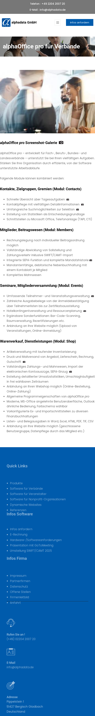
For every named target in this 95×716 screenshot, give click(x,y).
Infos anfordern (79, 22)
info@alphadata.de (20, 674)
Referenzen (18, 520)
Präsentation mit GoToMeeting (31, 554)
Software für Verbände (26, 499)
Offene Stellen (20, 602)
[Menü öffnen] (58, 23)
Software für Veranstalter (28, 504)
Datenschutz (19, 597)
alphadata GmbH (24, 22)
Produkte (16, 493)
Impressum (18, 586)
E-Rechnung (18, 543)
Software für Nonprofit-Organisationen (38, 509)
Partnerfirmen (20, 591)
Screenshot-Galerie (29, 143)
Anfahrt (15, 613)
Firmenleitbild (19, 607)
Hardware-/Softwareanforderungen (36, 548)
